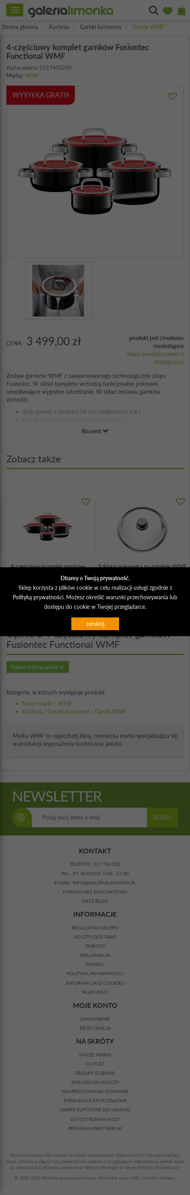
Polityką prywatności (38, 596)
